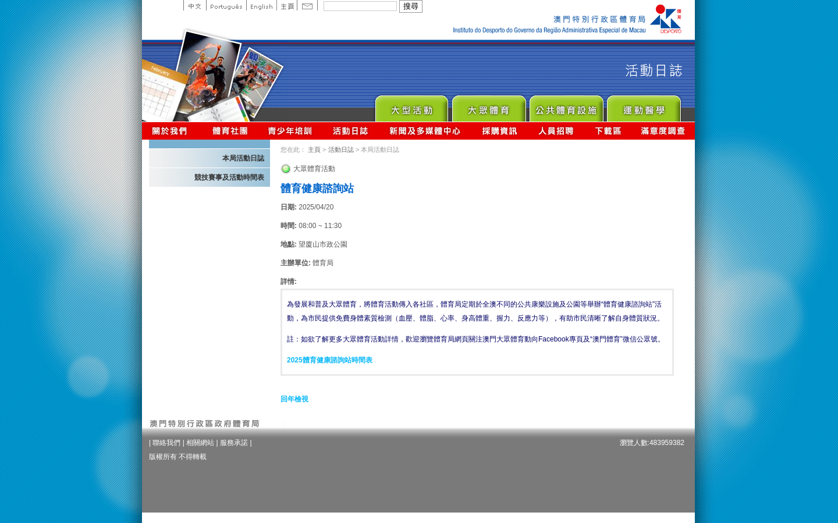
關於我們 (172, 131)
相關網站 (200, 443)
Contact (307, 5)
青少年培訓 (290, 131)
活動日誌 (351, 131)
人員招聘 (556, 131)
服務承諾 (234, 443)
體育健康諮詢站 (317, 188)
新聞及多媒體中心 (425, 131)
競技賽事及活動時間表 (229, 177)
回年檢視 (294, 399)
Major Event (411, 106)
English (261, 5)
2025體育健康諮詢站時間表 (329, 360)
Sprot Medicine (643, 106)
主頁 (286, 5)
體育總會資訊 (230, 131)
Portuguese (226, 5)
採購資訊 (499, 131)
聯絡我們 (166, 443)
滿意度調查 (663, 131)
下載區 (608, 131)
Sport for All (488, 106)
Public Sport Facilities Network (566, 106)
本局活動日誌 (243, 158)
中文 (194, 5)
